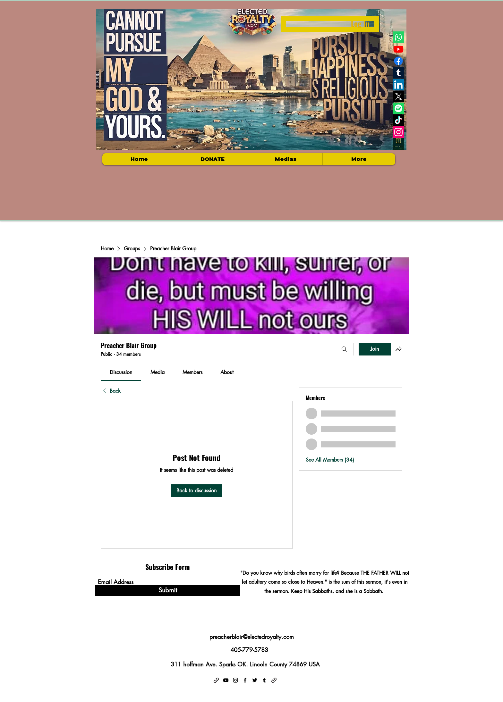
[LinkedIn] (398, 84)
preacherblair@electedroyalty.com (251, 636)
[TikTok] (398, 120)
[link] (121, 372)
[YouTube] (226, 680)
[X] (398, 96)
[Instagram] (398, 132)
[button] (285, 159)
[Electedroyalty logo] (398, 144)
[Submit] (167, 590)
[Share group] (398, 349)
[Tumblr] (398, 73)
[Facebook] (398, 61)
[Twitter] (255, 680)
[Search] (344, 349)
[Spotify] (398, 108)
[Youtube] (398, 49)
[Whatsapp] (398, 37)
